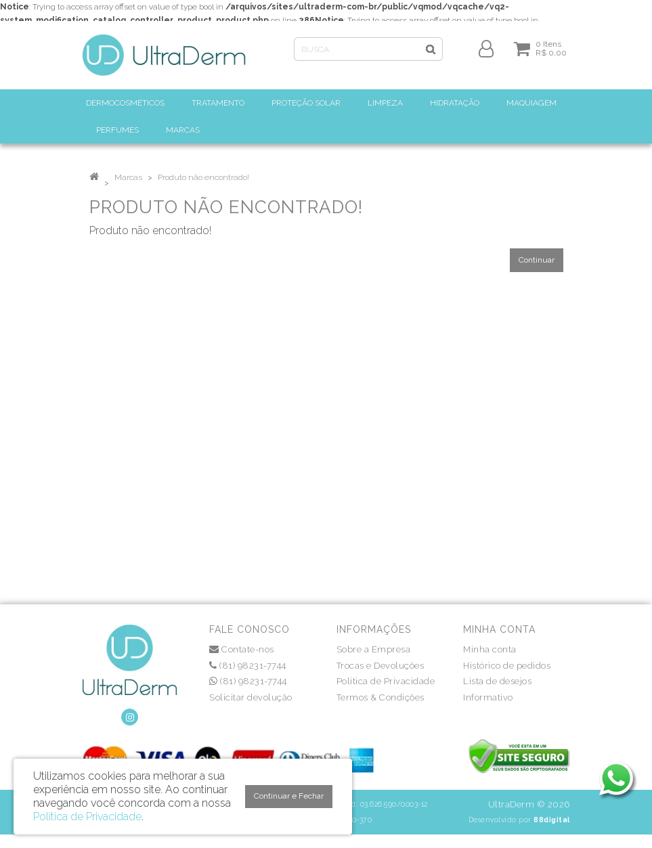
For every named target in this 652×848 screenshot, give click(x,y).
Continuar (537, 260)
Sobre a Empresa (373, 649)
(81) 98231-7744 (247, 666)
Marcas (128, 177)
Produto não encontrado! (203, 177)
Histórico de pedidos (506, 666)
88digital (552, 820)
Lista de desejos (497, 681)
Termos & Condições (380, 697)
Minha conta (490, 649)
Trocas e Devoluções (380, 666)
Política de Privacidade (385, 681)
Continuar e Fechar (289, 796)
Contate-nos (241, 649)
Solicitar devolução (250, 697)
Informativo (488, 697)
